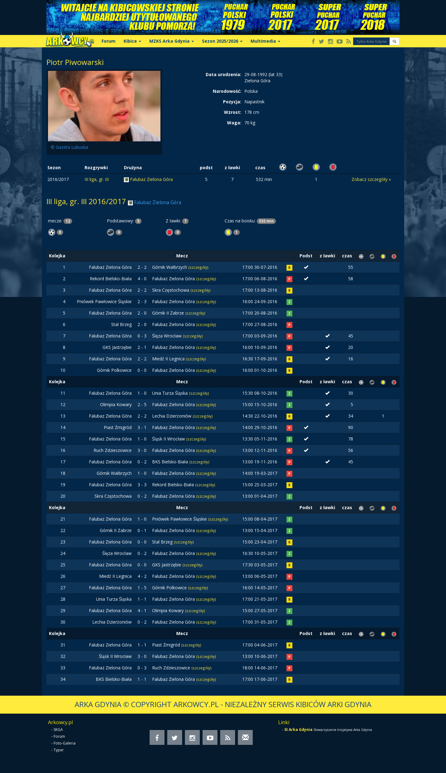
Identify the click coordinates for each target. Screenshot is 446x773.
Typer (59, 750)
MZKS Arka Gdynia (171, 41)
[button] (394, 41)
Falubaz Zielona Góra (151, 179)
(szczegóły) (198, 267)
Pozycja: (232, 102)
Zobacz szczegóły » (371, 179)
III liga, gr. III (97, 179)
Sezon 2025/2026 (222, 41)
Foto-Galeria (65, 743)
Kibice (132, 41)
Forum (109, 41)
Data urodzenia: (223, 74)
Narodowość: (227, 91)
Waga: (234, 123)
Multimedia (265, 41)
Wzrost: (232, 112)
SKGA (58, 729)
